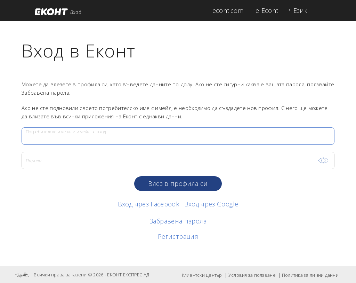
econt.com (227, 10)
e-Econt (267, 10)
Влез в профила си (178, 183)
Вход (75, 12)
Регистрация (178, 236)
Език (300, 10)
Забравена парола (178, 221)
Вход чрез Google (211, 204)
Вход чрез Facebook (148, 204)
